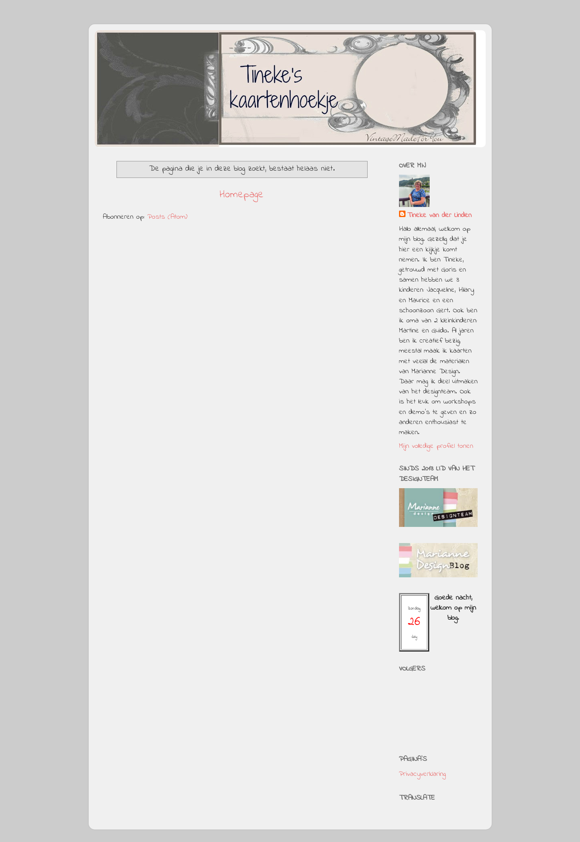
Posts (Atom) (167, 217)
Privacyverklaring (422, 774)
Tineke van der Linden (439, 216)
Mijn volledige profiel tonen (436, 446)
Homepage (242, 195)
